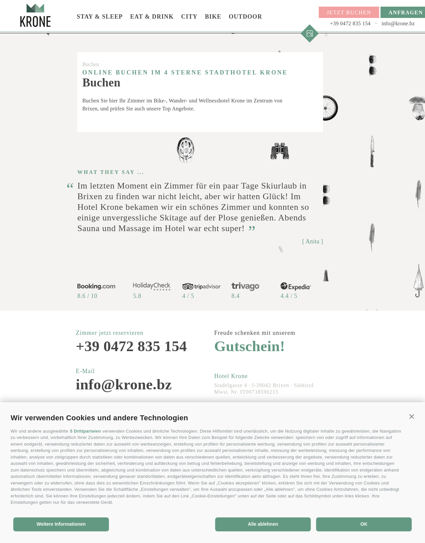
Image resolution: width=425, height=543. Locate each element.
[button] (411, 416)
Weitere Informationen (61, 524)
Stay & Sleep (100, 16)
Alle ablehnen (263, 524)
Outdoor (245, 16)
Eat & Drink (152, 16)
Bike (213, 16)
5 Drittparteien (85, 431)
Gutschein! (249, 346)
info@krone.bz (398, 23)
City (189, 16)
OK (364, 524)
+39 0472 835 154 (350, 23)
